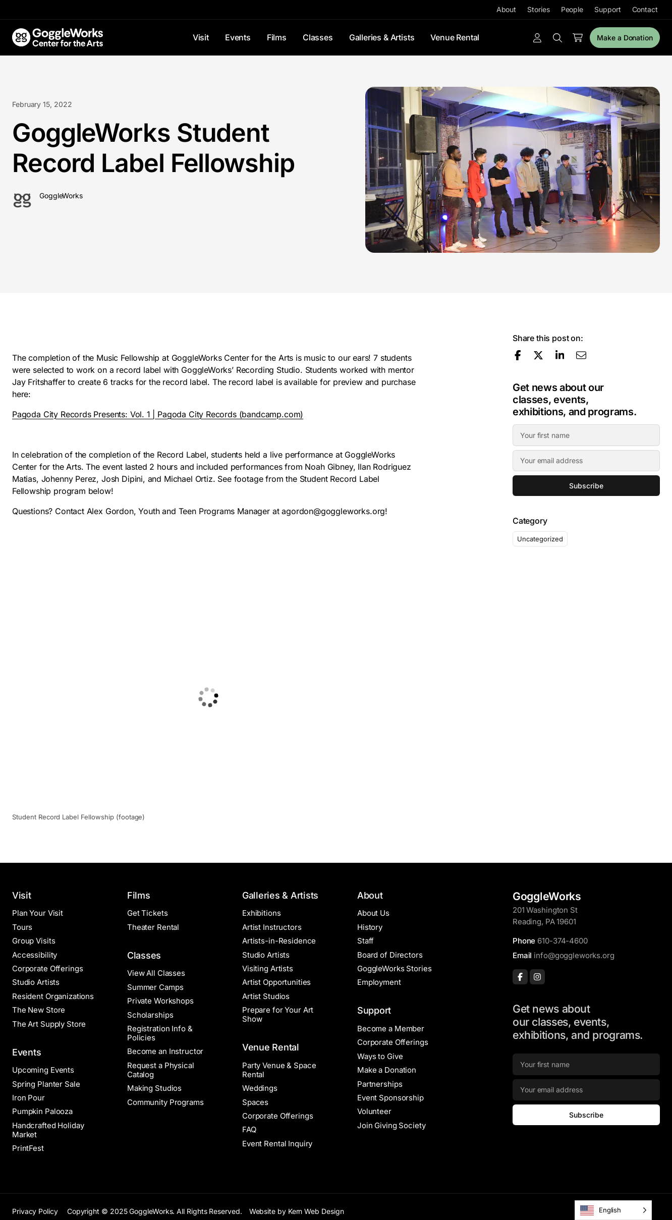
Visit (201, 37)
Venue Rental (454, 37)
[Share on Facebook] (518, 355)
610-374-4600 (562, 941)
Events (238, 37)
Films (277, 37)
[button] (208, 697)
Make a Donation (625, 37)
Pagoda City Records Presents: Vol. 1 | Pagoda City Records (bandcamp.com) (157, 414)
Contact (645, 9)
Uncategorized (540, 539)
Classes (318, 37)
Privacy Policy (35, 1211)
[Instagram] (537, 976)
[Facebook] (520, 976)
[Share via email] (581, 355)
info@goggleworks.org (574, 955)
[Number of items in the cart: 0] (578, 38)
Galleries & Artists (382, 37)
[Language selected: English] (613, 1210)
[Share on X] (538, 355)
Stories (538, 9)
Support (607, 9)
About (506, 9)
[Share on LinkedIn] (560, 355)
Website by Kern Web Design (296, 1211)
